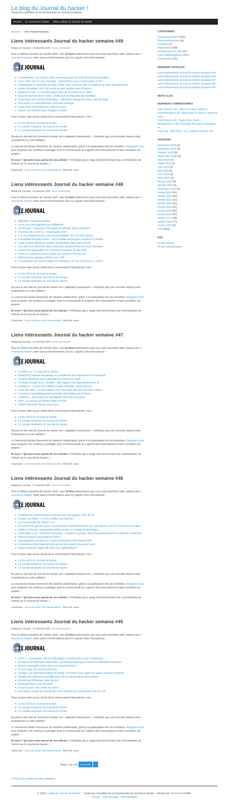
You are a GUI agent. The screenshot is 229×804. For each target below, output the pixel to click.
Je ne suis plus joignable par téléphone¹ (41, 224)
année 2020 (165, 206)
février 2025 (165, 181)
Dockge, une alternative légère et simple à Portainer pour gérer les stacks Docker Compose (71, 672)
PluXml (174, 793)
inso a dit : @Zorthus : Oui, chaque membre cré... (186, 130)
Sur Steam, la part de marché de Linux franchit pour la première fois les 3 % (62, 691)
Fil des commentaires (170, 246)
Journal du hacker (32, 170)
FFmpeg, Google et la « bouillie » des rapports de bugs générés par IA (58, 382)
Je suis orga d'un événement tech (37, 669)
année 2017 (165, 217)
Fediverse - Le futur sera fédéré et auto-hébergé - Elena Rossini (55, 386)
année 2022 (165, 199)
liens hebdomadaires (51, 170)
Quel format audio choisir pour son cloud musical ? (47, 665)
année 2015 (165, 225)
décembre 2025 (167, 145)
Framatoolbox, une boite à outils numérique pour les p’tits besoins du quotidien (63, 77)
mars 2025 (164, 177)
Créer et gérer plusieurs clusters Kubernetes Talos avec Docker (54, 242)
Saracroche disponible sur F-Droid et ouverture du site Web (52, 250)
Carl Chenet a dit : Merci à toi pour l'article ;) (183, 109)
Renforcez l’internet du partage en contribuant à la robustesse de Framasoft (61, 375)
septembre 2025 (167, 156)
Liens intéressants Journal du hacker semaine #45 (67, 621)
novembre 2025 (167, 148)
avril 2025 (163, 174)
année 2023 (165, 195)
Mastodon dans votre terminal (35, 683)
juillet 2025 (164, 163)
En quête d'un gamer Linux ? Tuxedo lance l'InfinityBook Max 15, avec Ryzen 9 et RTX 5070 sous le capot (79, 525)
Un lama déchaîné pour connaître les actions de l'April (49, 378)
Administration (129, 796)
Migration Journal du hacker (34, 220)
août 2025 (163, 159)
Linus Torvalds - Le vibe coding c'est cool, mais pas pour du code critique (60, 389)
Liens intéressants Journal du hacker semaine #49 (67, 41)
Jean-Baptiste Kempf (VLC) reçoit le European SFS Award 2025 (55, 540)
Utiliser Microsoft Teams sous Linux (38, 404)
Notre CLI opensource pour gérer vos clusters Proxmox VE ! (52, 253)
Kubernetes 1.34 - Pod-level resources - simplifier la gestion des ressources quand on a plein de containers (79, 533)
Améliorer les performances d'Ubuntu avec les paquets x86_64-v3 (56, 514)
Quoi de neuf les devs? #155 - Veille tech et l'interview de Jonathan (56, 95)
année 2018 (165, 214)
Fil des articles (166, 242)
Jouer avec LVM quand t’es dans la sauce (42, 106)
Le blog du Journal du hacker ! (49, 8)
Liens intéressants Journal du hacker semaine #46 (67, 478)
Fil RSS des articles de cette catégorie (33, 778)
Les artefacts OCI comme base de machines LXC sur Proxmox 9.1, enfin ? (61, 260)
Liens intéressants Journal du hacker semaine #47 (67, 335)
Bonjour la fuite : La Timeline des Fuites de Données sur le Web (54, 92)
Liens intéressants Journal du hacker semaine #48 (67, 184)
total (161, 228)
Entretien (163, 44)
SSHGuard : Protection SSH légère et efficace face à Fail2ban (54, 228)
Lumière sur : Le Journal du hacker (38, 371)
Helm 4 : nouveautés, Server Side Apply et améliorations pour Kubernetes (60, 658)
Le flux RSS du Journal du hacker (37, 122)
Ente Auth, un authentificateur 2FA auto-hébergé (46, 102)
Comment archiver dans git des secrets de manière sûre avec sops (56, 544)
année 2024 (165, 192)
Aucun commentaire (61, 48)
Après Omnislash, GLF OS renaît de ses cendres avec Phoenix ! (55, 88)
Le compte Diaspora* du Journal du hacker (42, 126)
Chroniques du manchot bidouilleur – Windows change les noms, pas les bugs (63, 99)
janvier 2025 (165, 185)
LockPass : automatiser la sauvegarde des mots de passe (51, 397)
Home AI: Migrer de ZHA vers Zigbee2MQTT (47, 547)
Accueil (17, 21)
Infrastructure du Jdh (169, 51)
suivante (85, 764)
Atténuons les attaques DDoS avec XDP (41, 257)
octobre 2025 (165, 152)
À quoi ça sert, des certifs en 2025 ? (39, 687)
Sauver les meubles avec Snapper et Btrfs (42, 110)
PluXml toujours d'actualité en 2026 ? (39, 536)
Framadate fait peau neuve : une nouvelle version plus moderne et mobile (60, 239)
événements (165, 58)
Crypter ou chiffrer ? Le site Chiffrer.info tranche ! (46, 518)
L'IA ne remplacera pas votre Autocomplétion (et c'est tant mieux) (55, 235)
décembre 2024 (167, 188)
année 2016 (165, 221)
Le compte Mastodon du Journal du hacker (42, 130)
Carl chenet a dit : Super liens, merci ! (179, 120)
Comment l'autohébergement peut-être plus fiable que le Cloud (54, 393)
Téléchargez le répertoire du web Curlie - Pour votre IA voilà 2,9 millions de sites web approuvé (73, 84)
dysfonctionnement (169, 40)
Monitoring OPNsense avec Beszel (38, 680)
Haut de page (110, 796)
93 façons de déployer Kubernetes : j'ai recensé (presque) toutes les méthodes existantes (69, 661)
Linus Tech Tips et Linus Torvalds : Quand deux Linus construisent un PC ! (61, 81)
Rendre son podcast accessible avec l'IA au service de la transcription (58, 676)
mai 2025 (163, 170)
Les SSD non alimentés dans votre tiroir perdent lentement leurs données (60, 246)
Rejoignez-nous (135, 146)
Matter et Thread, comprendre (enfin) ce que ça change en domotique (58, 529)
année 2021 (165, 203)
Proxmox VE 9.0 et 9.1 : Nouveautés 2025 (42, 231)
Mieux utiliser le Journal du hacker (72, 21)
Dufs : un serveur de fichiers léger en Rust (42, 400)
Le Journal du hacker (37, 21)
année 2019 (165, 210)
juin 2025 (163, 166)
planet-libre (164, 47)
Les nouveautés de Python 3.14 (36, 522)
